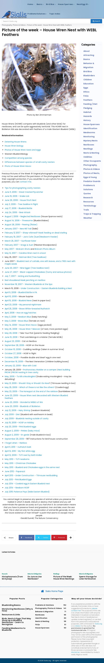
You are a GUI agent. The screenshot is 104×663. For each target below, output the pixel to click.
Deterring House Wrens (15, 141)
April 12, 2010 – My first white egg (20, 451)
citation (78, 626)
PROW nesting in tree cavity (25, 372)
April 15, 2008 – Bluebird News (18, 300)
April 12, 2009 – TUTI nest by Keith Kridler (23, 455)
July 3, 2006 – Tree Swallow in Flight (21, 204)
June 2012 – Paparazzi (15, 471)
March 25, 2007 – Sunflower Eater (20, 240)
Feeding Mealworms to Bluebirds (13, 629)
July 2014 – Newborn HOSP (17, 487)
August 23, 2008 (12, 341)
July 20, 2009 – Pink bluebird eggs (20, 426)
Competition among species (18, 158)
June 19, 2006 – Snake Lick (17, 196)
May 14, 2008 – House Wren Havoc (21, 325)
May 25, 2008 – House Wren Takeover (22, 329)
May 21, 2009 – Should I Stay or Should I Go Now (27, 383)
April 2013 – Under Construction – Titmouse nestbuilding (31, 475)
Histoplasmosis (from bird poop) (12, 577)
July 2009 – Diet (12, 414)
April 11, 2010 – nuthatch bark (18, 447)
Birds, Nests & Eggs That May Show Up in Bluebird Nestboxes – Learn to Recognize (16, 621)
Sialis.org (98, 623)
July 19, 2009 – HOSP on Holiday (19, 422)
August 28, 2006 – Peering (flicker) (21, 224)
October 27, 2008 (13, 353)
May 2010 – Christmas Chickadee (20, 463)
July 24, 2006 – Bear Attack (17, 212)
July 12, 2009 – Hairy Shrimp (17, 410)
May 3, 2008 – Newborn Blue (18, 316)
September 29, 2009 (14, 438)
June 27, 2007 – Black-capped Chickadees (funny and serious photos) (38, 272)
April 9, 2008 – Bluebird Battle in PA (21, 292)
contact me (25, 181)
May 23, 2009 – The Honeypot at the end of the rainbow (31, 391)
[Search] (96, 21)
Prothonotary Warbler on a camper (39, 369)
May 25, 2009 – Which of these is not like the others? (30, 387)
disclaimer (75, 652)
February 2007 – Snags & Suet (19, 245)
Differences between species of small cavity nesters (30, 162)
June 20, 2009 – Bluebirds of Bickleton (22, 406)
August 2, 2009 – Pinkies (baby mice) (22, 430)
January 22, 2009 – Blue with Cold (20, 365)
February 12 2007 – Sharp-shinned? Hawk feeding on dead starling (36, 232)
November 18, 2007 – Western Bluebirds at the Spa (28, 284)
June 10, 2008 (11, 337)
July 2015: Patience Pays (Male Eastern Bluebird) (27, 491)
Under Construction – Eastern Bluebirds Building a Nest (46, 288)
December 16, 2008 (14, 361)
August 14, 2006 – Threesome (19, 220)
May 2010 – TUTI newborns (17, 459)
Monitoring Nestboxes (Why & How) (17, 609)
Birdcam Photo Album (45, 249)
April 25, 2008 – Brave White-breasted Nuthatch (27, 308)
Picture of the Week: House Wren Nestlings (63, 577)
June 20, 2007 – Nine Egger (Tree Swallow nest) (27, 268)
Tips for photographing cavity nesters (22, 188)
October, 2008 (11, 357)
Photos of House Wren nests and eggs (23, 149)
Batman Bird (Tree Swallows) (32, 257)
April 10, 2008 (11, 296)
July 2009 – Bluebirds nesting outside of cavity (26, 418)
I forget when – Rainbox (16, 443)
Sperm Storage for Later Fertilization (90, 577)
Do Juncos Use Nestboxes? (34, 577)
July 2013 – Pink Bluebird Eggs (18, 479)
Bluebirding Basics (11, 605)
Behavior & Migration (34, 574)
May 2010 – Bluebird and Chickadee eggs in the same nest (32, 467)
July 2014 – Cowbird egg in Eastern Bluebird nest (27, 483)
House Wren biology (14, 145)
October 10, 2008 (13, 349)
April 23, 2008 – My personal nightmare (23, 304)
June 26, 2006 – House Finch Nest (20, 200)
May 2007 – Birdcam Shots (17, 249)
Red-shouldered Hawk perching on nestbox (25, 280)
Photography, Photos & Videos (13, 25)
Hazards (4, 574)
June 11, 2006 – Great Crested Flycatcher (24, 192)
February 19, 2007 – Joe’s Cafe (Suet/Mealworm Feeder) (31, 236)
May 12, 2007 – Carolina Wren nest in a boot (25, 253)
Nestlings (56, 574)
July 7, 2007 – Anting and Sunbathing (22, 276)
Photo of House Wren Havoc (18, 166)
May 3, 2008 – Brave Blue (16, 320)
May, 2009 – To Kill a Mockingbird (20, 376)
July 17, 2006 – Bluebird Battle (18, 208)
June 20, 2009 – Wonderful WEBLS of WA (24, 402)
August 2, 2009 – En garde (17, 434)
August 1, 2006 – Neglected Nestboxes (22, 216)
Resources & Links (11, 614)
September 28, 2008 (14, 345)
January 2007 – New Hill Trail (18, 228)
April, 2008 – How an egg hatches (20, 312)
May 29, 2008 (11, 333)
